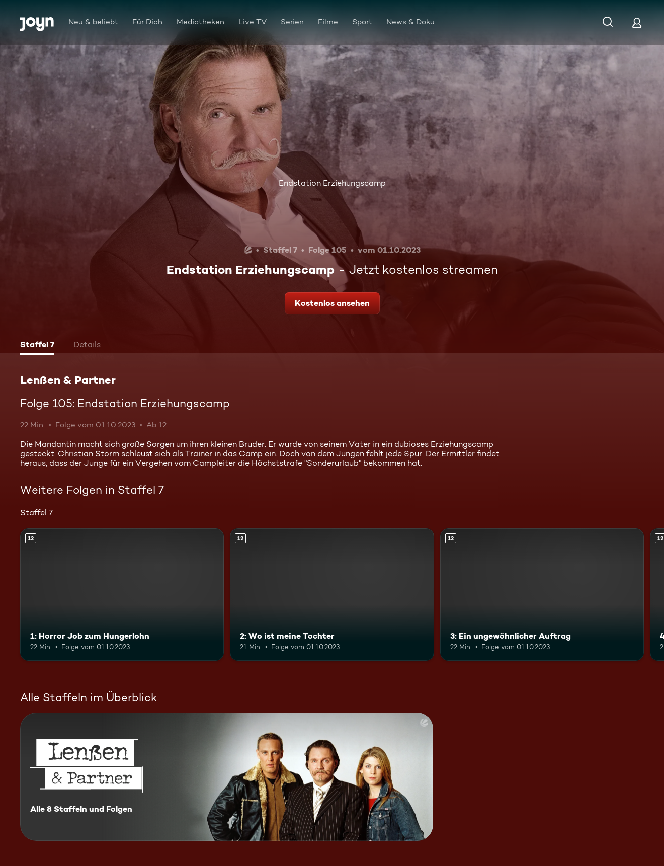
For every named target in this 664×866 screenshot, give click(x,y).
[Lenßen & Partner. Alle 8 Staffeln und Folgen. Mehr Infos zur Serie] (226, 777)
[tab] (37, 346)
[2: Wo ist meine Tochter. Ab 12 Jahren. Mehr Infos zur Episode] (332, 594)
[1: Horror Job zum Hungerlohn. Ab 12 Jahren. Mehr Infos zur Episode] (122, 594)
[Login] (636, 22)
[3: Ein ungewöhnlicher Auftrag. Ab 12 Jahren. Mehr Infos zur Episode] (542, 594)
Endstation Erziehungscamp (332, 183)
